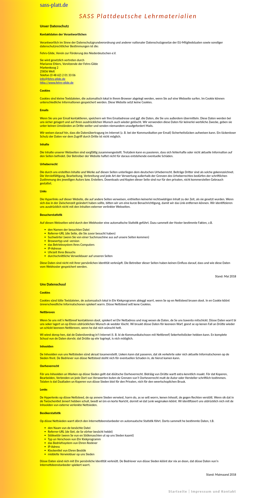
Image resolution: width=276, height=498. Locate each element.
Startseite (177, 491)
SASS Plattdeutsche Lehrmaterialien (138, 16)
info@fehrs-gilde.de (52, 79)
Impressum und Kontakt (213, 491)
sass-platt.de (54, 5)
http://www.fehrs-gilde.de (57, 82)
